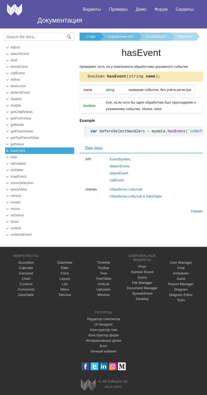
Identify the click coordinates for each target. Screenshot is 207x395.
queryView (19, 189)
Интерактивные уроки (103, 340)
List (64, 284)
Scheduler (181, 273)
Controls (26, 284)
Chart (26, 279)
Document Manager (142, 288)
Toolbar (103, 268)
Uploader (103, 289)
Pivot (142, 266)
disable (16, 99)
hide (14, 157)
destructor (18, 86)
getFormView (21, 118)
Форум (161, 9)
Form (65, 273)
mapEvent (18, 176)
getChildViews (22, 112)
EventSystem (120, 160)
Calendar (26, 268)
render (16, 202)
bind (14, 60)
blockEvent (19, 67)
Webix (88, 385)
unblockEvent (21, 234)
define (15, 79)
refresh (16, 196)
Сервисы (185, 9)
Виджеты (92, 9)
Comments (26, 289)
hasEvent (18, 151)
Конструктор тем (103, 330)
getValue (17, 144)
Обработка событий (126, 190)
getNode (17, 125)
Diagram (181, 289)
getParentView (22, 131)
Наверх (197, 212)
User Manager (181, 262)
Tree (103, 273)
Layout (65, 279)
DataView (64, 262)
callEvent (18, 73)
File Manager (142, 283)
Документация (59, 20)
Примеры (118, 9)
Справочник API (121, 36)
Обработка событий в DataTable (136, 197)
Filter (65, 268)
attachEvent (20, 54)
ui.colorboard (156, 36)
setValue (17, 215)
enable (16, 105)
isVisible (17, 170)
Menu (64, 289)
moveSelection (22, 183)
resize (15, 209)
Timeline (103, 262)
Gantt (181, 279)
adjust (15, 47)
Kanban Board (142, 272)
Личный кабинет (103, 351)
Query (142, 277)
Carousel (26, 273)
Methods (185, 36)
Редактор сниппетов (103, 319)
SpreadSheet (142, 293)
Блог (103, 346)
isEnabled (18, 163)
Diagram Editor (181, 295)
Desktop (142, 299)
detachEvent (20, 92)
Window (103, 295)
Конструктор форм (103, 335)
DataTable (26, 295)
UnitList (103, 284)
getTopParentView (25, 138)
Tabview (64, 295)
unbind (16, 228)
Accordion (26, 262)
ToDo (181, 300)
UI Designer (103, 324)
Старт (91, 36)
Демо (141, 9)
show (15, 222)
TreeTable (103, 279)
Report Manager (181, 284)
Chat (181, 268)
